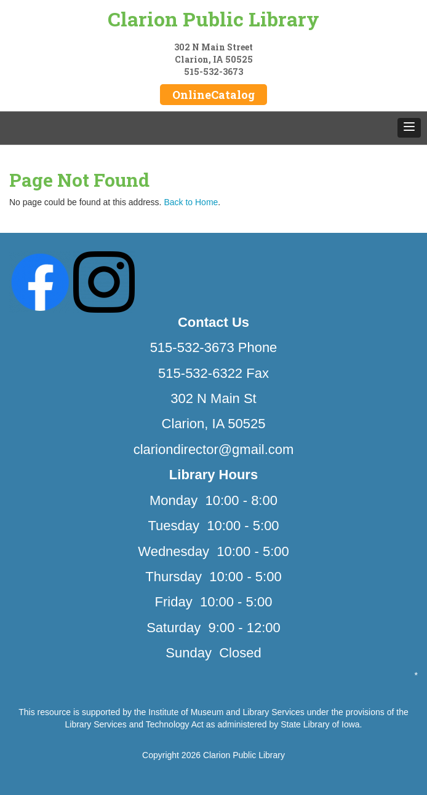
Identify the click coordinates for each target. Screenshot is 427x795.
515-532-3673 (213, 71)
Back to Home (191, 202)
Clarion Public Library (213, 19)
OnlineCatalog (213, 94)
